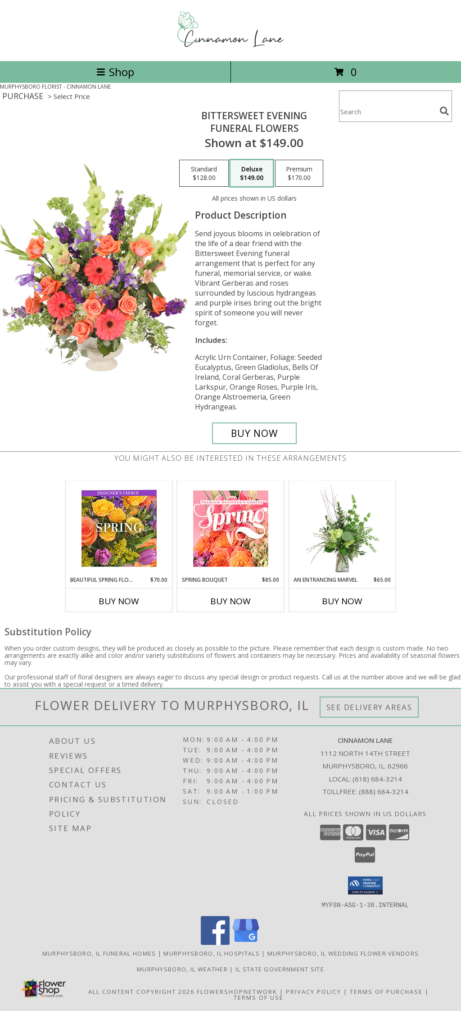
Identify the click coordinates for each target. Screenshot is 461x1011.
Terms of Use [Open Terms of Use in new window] (259, 997)
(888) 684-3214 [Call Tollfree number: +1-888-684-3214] (383, 791)
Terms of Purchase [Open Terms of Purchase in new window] (386, 991)
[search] (444, 111)
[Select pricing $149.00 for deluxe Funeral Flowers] (251, 173)
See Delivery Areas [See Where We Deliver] (369, 707)
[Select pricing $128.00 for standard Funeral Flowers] (204, 173)
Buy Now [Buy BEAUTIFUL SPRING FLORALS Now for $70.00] (119, 601)
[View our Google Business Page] (245, 942)
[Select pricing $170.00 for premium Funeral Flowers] (299, 173)
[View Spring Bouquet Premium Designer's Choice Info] (230, 528)
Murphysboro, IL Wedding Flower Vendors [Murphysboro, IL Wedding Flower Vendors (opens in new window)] (343, 953)
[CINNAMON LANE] (230, 48)
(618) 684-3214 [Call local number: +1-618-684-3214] (377, 778)
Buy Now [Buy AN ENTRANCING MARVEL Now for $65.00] (342, 601)
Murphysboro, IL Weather (182, 969)
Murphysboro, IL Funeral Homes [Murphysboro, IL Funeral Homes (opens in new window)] (99, 953)
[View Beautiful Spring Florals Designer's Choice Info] (119, 528)
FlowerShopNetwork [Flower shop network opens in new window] (237, 991)
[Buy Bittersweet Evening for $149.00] (254, 433)
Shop (115, 71)
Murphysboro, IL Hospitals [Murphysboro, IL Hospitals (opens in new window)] (211, 953)
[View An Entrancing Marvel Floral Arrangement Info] (342, 528)
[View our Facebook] (215, 942)
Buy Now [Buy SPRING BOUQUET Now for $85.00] (230, 601)
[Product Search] (387, 111)
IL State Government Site (279, 969)
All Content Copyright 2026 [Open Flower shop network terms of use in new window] (141, 991)
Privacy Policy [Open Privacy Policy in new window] (313, 991)
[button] (365, 885)
